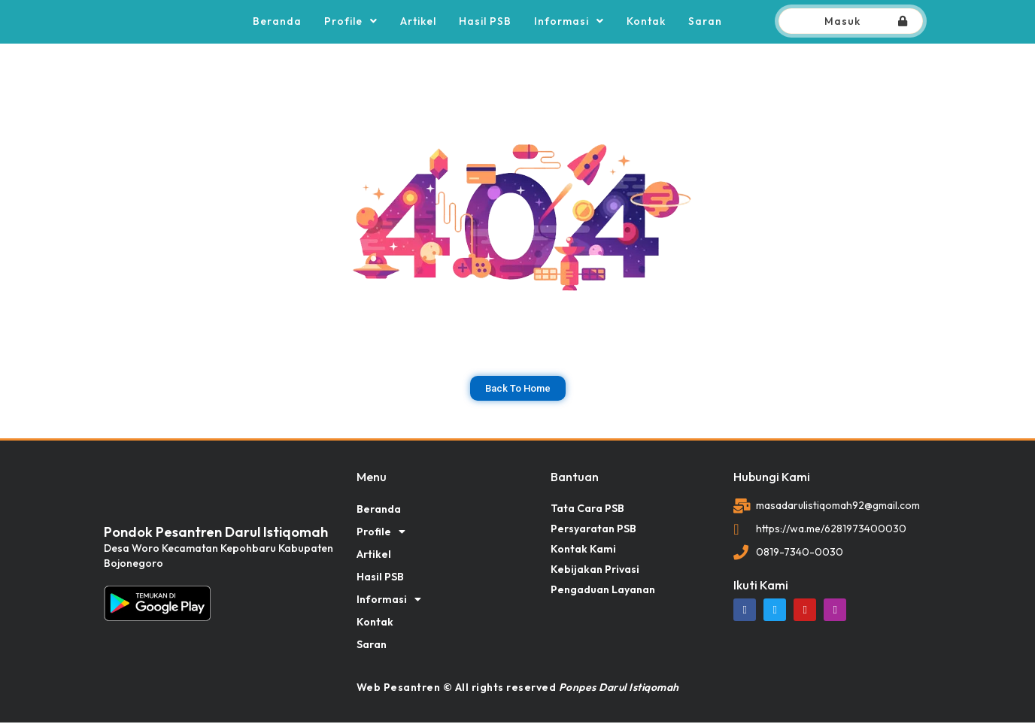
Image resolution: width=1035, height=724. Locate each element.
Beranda (277, 22)
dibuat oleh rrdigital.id (109, 450)
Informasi (569, 22)
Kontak (646, 22)
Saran (705, 22)
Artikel (418, 22)
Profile (351, 22)
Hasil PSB (485, 22)
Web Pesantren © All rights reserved (518, 688)
